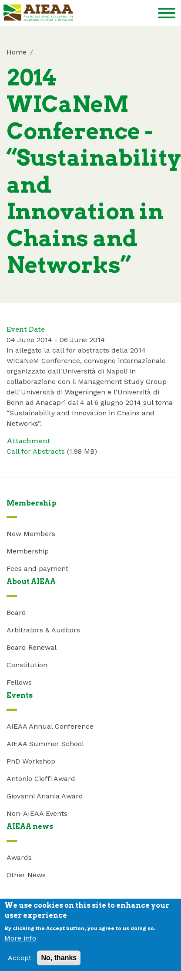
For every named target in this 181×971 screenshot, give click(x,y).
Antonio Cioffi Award (41, 778)
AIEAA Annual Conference (50, 726)
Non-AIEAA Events (37, 813)
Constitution (27, 665)
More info (20, 942)
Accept (19, 962)
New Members (31, 534)
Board (16, 612)
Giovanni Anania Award (45, 796)
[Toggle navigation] (167, 14)
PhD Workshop (31, 761)
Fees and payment (37, 568)
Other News (26, 875)
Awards (19, 857)
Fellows (19, 682)
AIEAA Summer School (45, 744)
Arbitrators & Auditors (43, 630)
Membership (28, 551)
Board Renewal (32, 647)
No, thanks (59, 962)
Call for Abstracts (36, 451)
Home (17, 52)
